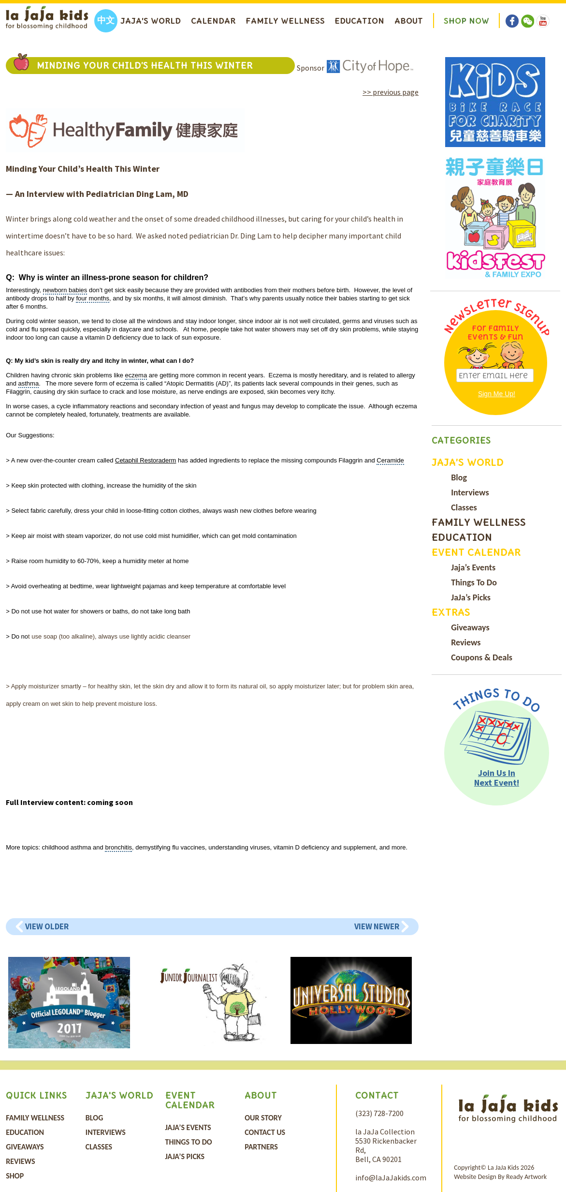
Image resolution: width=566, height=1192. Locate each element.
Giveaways (470, 627)
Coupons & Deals (481, 657)
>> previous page (391, 92)
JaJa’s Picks (471, 597)
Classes (464, 507)
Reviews (465, 642)
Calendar (213, 21)
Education (359, 21)
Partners (261, 1146)
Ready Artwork (526, 1177)
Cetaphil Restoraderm (145, 460)
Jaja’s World (150, 21)
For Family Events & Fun (495, 332)
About (408, 21)
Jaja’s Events (473, 567)
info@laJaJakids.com (390, 1177)
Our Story (263, 1117)
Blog (459, 477)
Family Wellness (285, 21)
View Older (47, 926)
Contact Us (265, 1132)
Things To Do (474, 582)
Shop (15, 1175)
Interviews (470, 492)
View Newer (376, 926)
